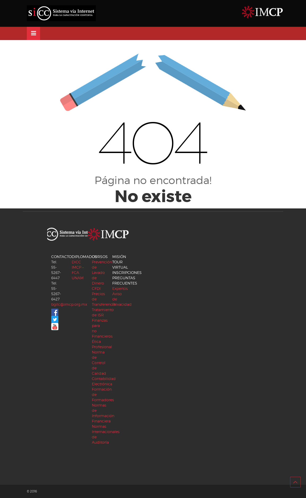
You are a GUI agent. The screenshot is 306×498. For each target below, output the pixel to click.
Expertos (120, 288)
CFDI (96, 288)
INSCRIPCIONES (127, 272)
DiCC (76, 262)
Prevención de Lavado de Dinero (102, 272)
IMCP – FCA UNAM (78, 272)
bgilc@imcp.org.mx (69, 304)
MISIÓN (119, 256)
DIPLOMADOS (84, 256)
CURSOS (100, 256)
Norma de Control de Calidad (99, 362)
